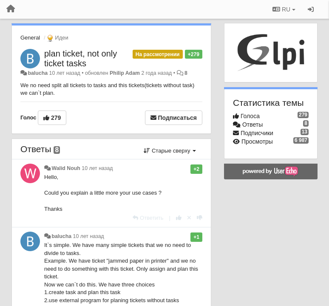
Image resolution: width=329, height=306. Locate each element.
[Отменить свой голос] (189, 218)
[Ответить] (148, 218)
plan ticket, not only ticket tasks (80, 58)
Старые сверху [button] (170, 150)
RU (283, 9)
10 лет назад (97, 168)
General (30, 37)
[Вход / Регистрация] (310, 9)
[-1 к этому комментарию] (199, 218)
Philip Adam (125, 73)
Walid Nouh (65, 168)
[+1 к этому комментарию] (179, 218)
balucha (38, 73)
